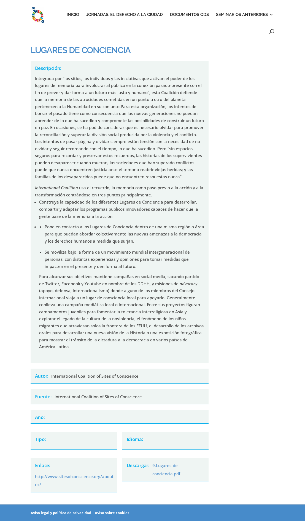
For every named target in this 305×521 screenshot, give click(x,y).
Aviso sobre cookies (112, 512)
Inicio (73, 15)
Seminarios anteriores (242, 15)
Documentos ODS (189, 15)
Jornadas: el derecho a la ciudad (124, 15)
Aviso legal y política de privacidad (61, 512)
